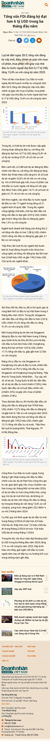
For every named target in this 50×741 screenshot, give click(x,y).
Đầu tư (5, 661)
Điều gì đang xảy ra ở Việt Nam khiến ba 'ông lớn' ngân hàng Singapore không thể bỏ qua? (29, 579)
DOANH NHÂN (8, 651)
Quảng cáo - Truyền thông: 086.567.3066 (20, 735)
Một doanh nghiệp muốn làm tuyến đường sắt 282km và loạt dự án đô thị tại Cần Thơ (31, 620)
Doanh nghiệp (8, 656)
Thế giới (31, 651)
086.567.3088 (9, 723)
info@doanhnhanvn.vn (13, 726)
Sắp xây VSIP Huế (22, 589)
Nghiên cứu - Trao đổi (12, 647)
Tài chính (31, 656)
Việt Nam (25, 13)
